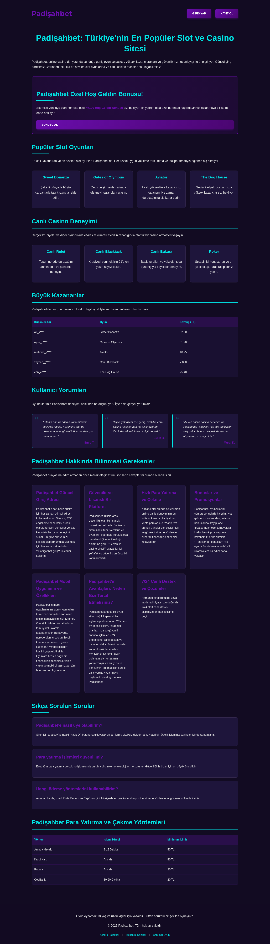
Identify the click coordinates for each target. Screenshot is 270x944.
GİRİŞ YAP (199, 13)
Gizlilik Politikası (109, 934)
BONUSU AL (49, 124)
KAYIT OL (227, 13)
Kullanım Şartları (136, 934)
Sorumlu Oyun (161, 934)
